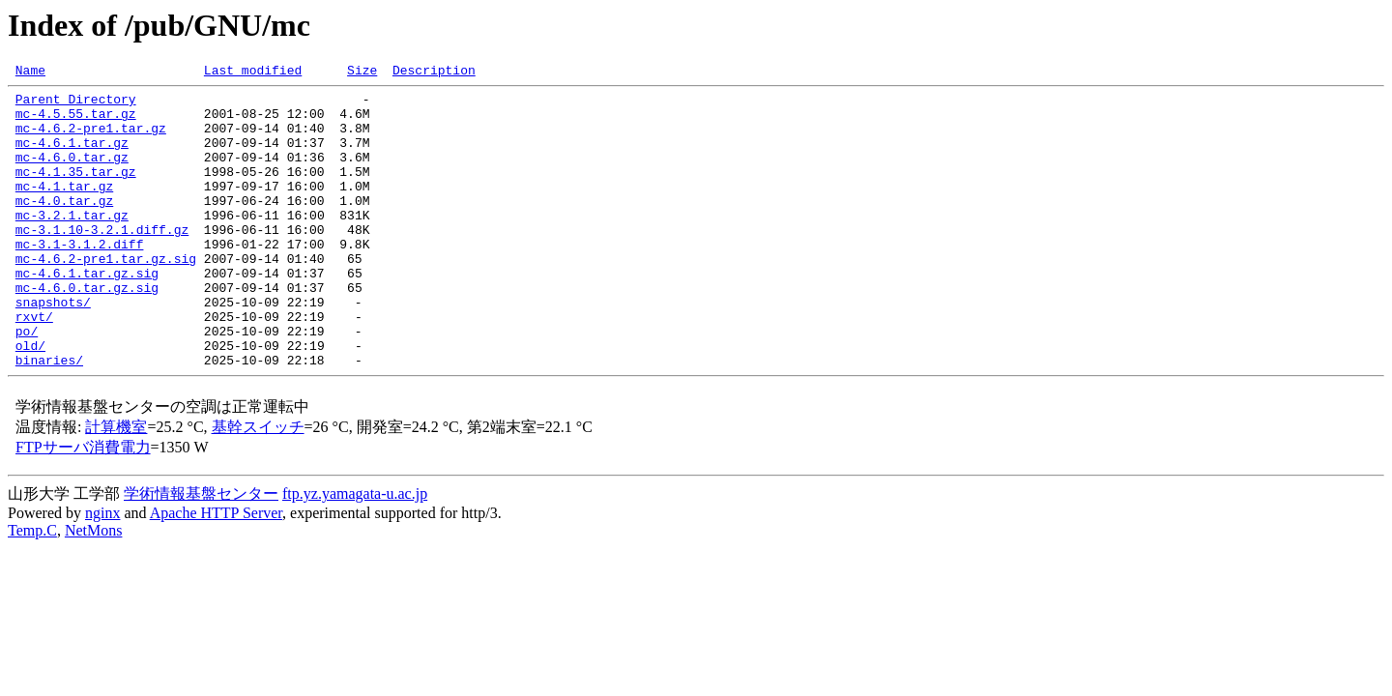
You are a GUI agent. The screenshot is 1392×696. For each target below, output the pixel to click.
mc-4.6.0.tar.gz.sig (87, 330)
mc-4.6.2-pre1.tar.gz (90, 139)
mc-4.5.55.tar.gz (75, 121)
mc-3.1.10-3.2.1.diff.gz (101, 261)
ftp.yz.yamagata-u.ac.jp (354, 551)
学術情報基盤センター (201, 551)
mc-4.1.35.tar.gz (75, 191)
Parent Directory (75, 104)
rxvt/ (34, 365)
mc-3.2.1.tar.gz (72, 243)
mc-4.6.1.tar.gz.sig (87, 313)
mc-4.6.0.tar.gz (72, 174)
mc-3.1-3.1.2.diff (79, 278)
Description (434, 72)
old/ (30, 400)
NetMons (94, 588)
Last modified (253, 72)
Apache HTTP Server (216, 571)
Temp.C (32, 588)
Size (362, 72)
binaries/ (49, 417)
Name (30, 72)
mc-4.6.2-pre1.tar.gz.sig (105, 295)
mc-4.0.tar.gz (64, 226)
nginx (102, 571)
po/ (26, 383)
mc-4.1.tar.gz (64, 209)
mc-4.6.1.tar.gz (72, 156)
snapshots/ (53, 348)
